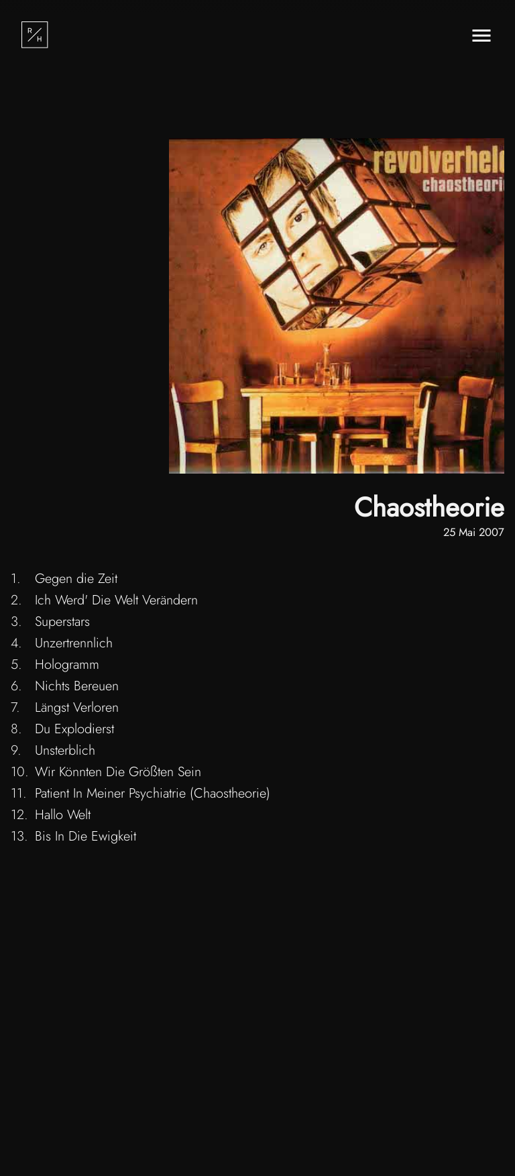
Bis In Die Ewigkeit (85, 836)
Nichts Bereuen (77, 686)
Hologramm (67, 664)
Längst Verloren (77, 707)
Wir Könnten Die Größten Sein (118, 772)
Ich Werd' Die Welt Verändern (116, 600)
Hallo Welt (63, 814)
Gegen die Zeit (76, 578)
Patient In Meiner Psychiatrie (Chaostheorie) (152, 793)
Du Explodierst (74, 729)
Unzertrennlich (74, 643)
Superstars (62, 621)
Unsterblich (65, 750)
